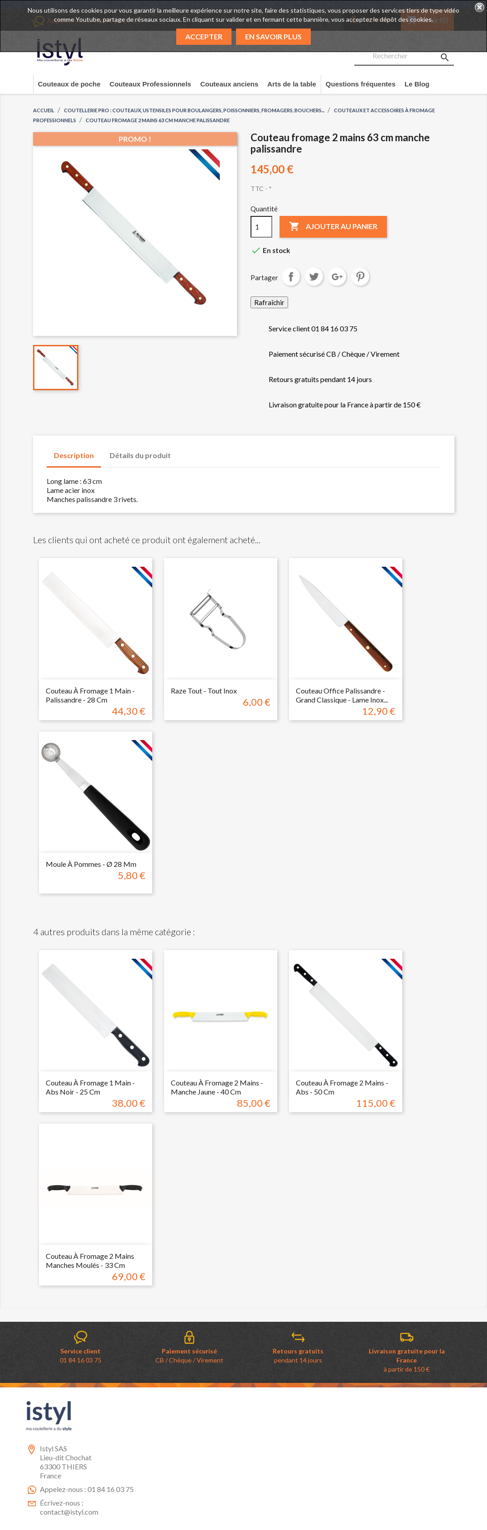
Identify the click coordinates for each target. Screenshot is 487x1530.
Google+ (337, 277)
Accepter (203, 36)
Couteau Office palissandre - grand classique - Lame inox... (342, 695)
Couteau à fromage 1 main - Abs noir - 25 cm (90, 1087)
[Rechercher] (404, 56)
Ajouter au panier (333, 227)
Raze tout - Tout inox (204, 690)
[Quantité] (261, 227)
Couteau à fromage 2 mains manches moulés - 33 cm (90, 1260)
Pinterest (360, 277)
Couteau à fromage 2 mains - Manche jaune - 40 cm (217, 1087)
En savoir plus (273, 36)
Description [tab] (74, 455)
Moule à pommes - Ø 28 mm (91, 864)
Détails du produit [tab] (140, 455)
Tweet (314, 277)
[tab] (186, 451)
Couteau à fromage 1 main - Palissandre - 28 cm (90, 695)
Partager (291, 277)
